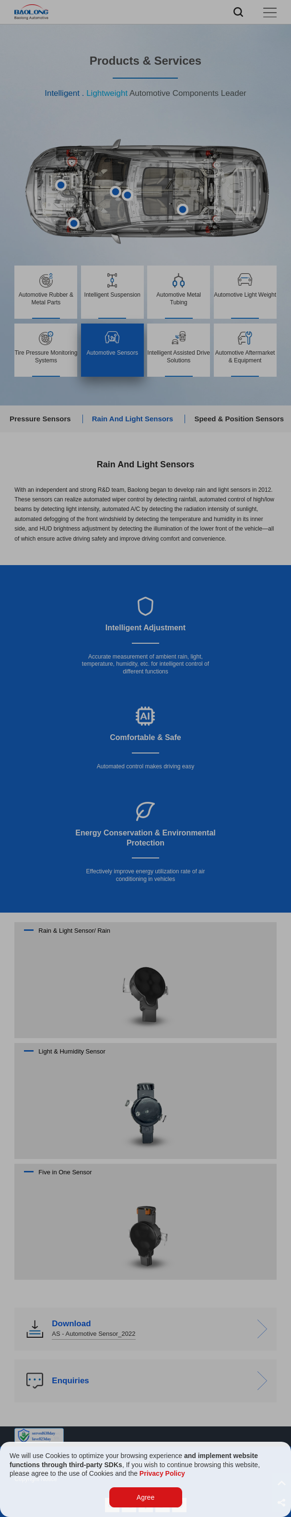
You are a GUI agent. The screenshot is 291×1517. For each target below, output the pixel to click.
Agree (145, 1497)
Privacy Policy (162, 1473)
